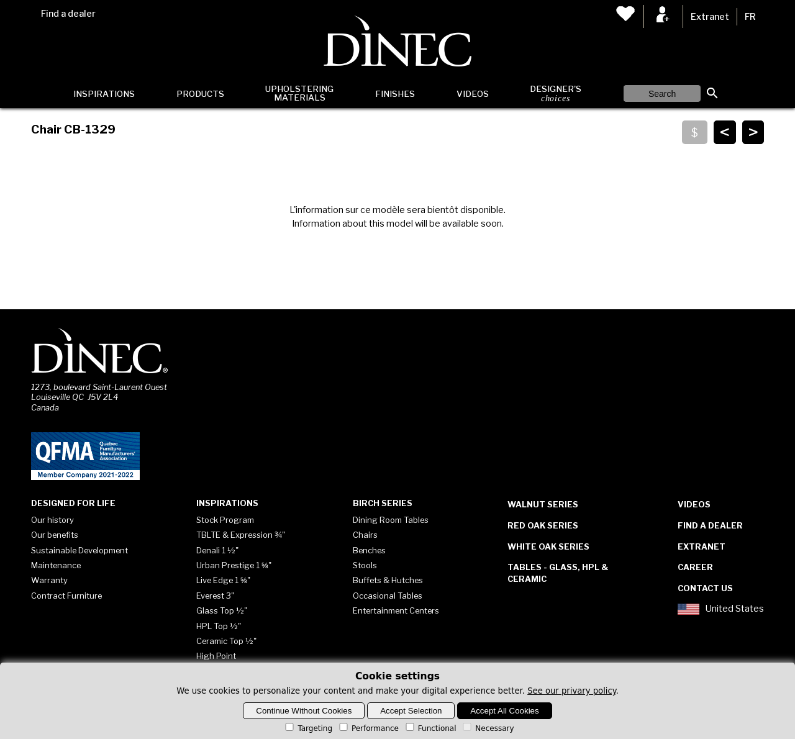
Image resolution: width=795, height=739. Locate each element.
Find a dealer (68, 13)
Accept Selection (411, 710)
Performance (368, 728)
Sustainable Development (79, 550)
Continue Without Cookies (304, 710)
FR (750, 16)
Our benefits (54, 535)
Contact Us (705, 588)
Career (695, 567)
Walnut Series (542, 504)
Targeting (307, 728)
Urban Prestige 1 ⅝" (233, 565)
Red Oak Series (542, 525)
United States (720, 609)
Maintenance (56, 565)
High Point (216, 656)
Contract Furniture (66, 596)
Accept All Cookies (504, 710)
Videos (473, 94)
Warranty (49, 580)
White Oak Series (548, 546)
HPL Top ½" (218, 626)
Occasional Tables (387, 596)
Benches (369, 550)
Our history (52, 520)
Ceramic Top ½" (226, 641)
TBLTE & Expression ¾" (240, 535)
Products (200, 94)
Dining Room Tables (391, 520)
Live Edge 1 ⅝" (223, 580)
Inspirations (104, 94)
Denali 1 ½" (217, 550)
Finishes (395, 94)
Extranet (710, 16)
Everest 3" (215, 596)
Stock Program (225, 520)
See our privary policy (571, 691)
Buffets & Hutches (388, 580)
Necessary (487, 728)
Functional (430, 728)
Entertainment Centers (396, 610)
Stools (365, 565)
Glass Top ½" (221, 610)
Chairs (365, 535)
